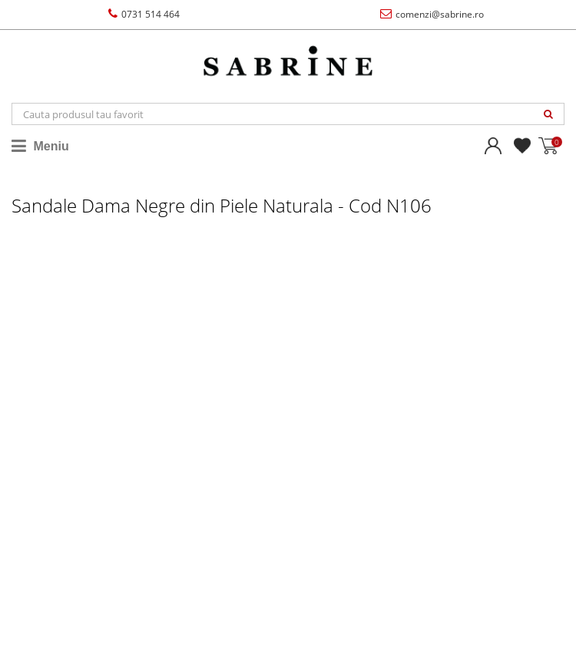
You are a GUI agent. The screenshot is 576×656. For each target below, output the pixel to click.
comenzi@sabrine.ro (432, 14)
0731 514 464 (144, 14)
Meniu (40, 145)
